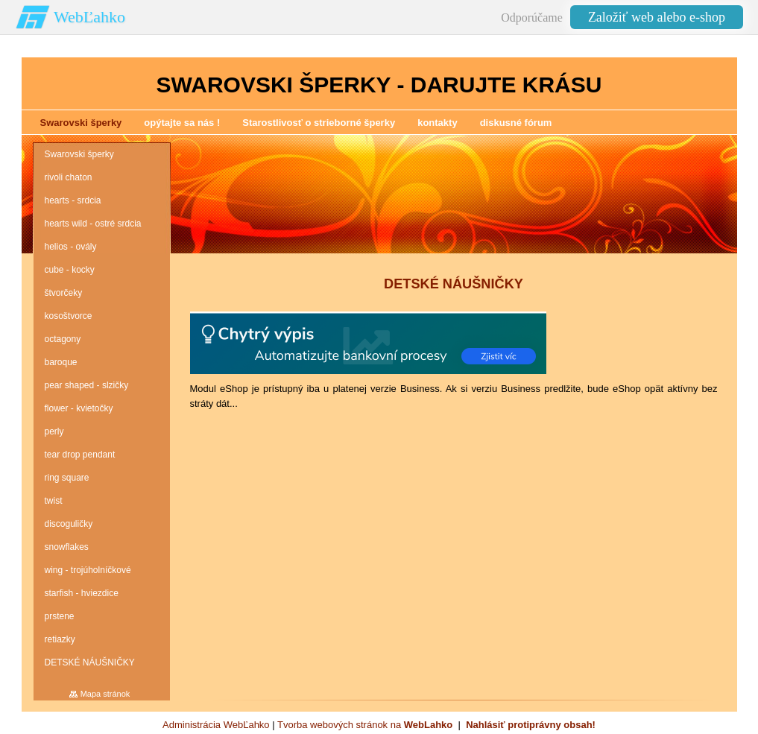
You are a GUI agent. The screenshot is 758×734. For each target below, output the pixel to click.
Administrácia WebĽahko (216, 724)
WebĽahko (89, 16)
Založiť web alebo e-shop (656, 17)
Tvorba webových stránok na (364, 724)
